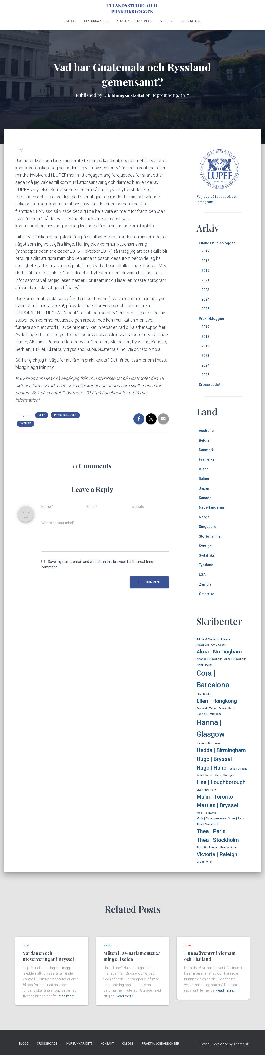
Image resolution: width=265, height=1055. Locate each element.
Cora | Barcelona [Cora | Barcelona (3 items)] (213, 679)
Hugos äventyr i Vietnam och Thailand (210, 956)
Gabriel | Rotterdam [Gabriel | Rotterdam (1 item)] (209, 714)
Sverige (25, 423)
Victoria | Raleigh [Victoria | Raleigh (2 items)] (217, 854)
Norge (204, 517)
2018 (205, 261)
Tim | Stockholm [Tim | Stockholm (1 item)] (207, 847)
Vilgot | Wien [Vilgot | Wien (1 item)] (204, 861)
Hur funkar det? (95, 21)
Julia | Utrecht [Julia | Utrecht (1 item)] (238, 768)
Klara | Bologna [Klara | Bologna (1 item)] (224, 775)
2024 (205, 299)
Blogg (166, 21)
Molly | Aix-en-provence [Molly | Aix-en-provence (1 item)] (211, 818)
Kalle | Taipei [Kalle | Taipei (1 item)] (205, 775)
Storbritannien (210, 536)
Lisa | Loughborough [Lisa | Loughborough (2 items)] (221, 782)
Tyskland (206, 565)
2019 (205, 271)
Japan (204, 488)
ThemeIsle (241, 1044)
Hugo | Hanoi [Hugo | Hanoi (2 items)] (212, 768)
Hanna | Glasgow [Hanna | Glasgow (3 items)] (211, 728)
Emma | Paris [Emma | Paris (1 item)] (227, 708)
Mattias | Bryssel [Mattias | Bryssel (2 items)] (217, 805)
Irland (204, 469)
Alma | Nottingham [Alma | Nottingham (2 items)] (219, 652)
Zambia (205, 584)
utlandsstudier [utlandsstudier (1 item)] (228, 847)
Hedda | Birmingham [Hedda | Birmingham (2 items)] (221, 750)
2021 (205, 280)
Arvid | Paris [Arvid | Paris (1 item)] (204, 664)
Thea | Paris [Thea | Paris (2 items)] (211, 831)
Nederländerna (211, 507)
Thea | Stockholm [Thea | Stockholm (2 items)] (218, 840)
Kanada (205, 498)
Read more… (67, 996)
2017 (42, 415)
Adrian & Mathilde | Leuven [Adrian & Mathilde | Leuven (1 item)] (213, 639)
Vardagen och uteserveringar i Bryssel (48, 956)
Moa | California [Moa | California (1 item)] (207, 813)
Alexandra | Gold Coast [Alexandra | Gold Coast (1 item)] (211, 644)
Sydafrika (207, 555)
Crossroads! (190, 21)
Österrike (206, 594)
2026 (26, 945)
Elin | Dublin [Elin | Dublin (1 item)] (204, 694)
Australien (207, 431)
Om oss (69, 21)
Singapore (207, 527)
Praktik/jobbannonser (134, 21)
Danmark (206, 450)
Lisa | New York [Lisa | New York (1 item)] (206, 789)
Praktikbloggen (65, 415)
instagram (205, 202)
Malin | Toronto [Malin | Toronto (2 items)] (215, 797)
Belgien (205, 440)
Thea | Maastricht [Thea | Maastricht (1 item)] (207, 824)
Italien (204, 479)
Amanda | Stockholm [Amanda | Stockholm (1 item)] (209, 659)
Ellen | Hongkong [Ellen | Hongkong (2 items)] (217, 701)
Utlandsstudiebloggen (217, 243)
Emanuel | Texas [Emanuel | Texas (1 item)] (207, 708)
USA (202, 575)
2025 (205, 309)
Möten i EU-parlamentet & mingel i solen (131, 956)
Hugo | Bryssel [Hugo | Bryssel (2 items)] (214, 759)
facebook (223, 197)
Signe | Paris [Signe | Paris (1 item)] (236, 818)
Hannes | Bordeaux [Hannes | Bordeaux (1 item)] (208, 743)
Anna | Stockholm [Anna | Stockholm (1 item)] (235, 659)
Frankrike (206, 459)
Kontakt (107, 1043)
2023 (205, 290)
